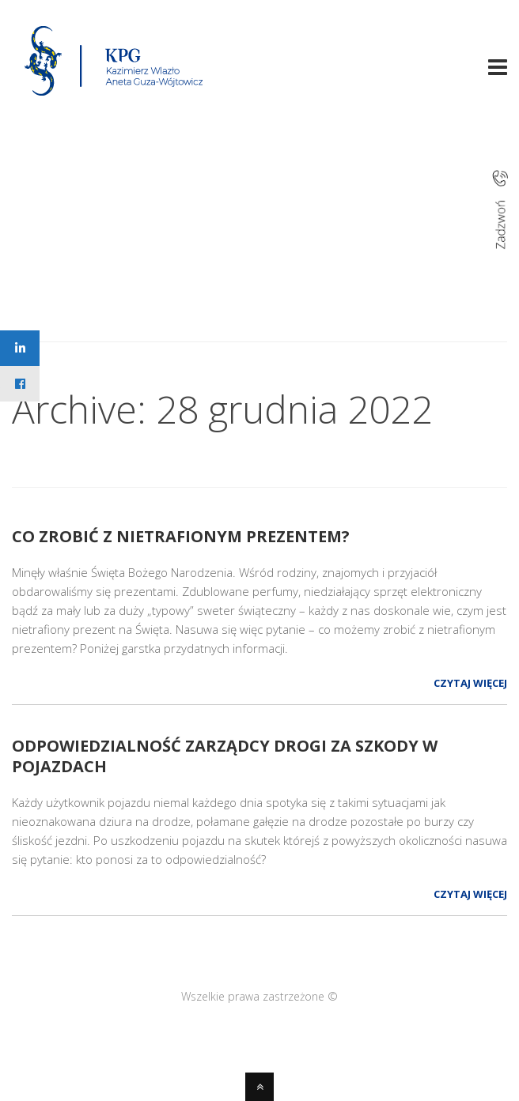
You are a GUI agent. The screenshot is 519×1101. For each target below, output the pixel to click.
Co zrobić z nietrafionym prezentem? (181, 536)
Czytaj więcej (470, 683)
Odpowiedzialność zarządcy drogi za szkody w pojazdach (225, 756)
